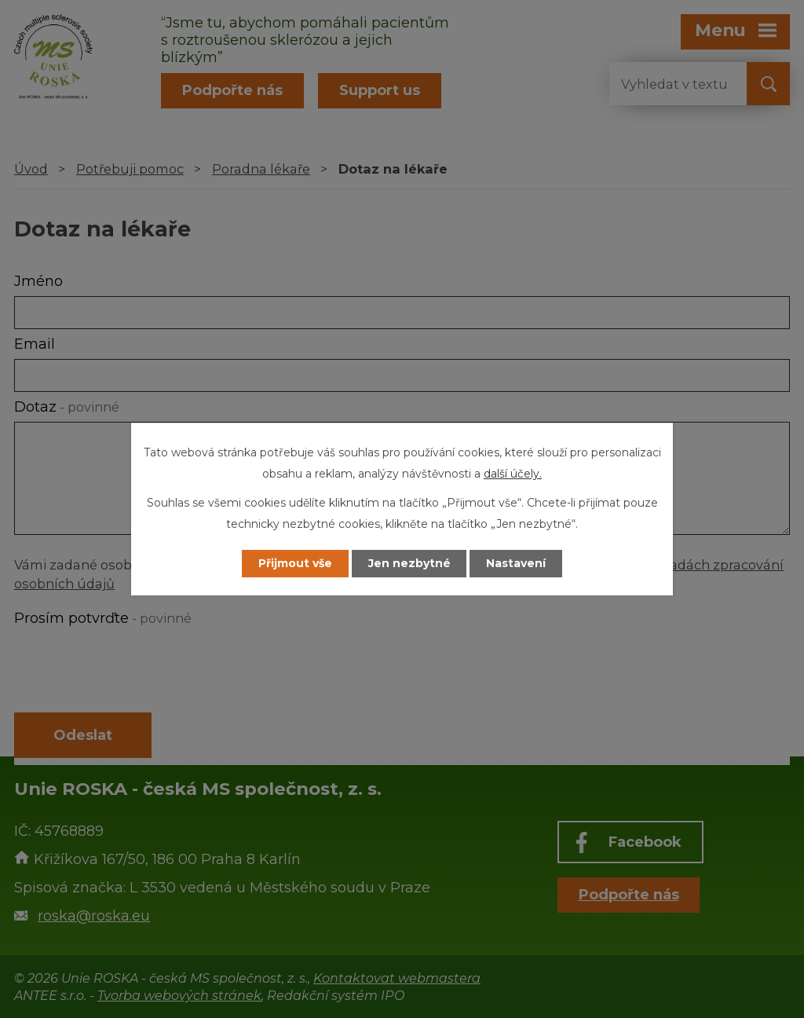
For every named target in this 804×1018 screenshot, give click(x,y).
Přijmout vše (295, 563)
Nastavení (516, 563)
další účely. (513, 474)
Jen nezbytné (409, 563)
